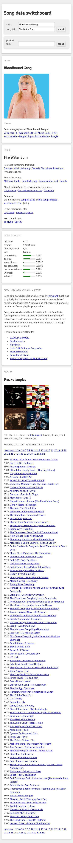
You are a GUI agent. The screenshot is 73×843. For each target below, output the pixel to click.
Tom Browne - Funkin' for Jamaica (27, 747)
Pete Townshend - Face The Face (26, 663)
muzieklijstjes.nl (24, 212)
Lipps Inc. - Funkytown (21, 753)
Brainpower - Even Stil (21, 528)
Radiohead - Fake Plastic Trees (25, 771)
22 (8, 453)
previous (8, 450)
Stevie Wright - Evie (20, 646)
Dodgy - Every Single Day (22, 573)
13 (42, 450)
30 (35, 453)
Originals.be (10, 190)
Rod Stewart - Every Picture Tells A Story (30, 566)
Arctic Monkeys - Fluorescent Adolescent (30, 743)
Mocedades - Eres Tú (20, 497)
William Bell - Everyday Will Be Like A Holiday (33, 615)
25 (18, 453)
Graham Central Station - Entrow (26, 487)
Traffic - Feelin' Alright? (21, 795)
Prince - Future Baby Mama (23, 757)
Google (54, 136)
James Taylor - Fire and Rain (24, 677)
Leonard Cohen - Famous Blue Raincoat (30, 823)
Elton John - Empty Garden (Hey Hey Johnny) (32, 469)
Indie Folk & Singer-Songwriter (26, 348)
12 (38, 450)
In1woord (53, 295)
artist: (9, 24)
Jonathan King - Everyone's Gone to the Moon (33, 622)
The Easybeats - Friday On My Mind (27, 819)
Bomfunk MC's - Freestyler (23, 812)
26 (21, 453)
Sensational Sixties (20, 354)
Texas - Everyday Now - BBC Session (28, 611)
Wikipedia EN (26, 132)
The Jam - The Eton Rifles (23, 508)
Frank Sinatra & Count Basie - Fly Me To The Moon (35, 712)
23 (12, 453)
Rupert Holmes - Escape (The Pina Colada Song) (34, 501)
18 (58, 450)
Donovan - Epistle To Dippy (24, 494)
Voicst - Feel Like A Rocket (23, 774)
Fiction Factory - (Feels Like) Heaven (28, 802)
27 (25, 453)
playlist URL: (10, 42)
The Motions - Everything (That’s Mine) (29, 629)
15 (48, 450)
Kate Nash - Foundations (22, 719)
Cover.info (49, 190)
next (42, 453)
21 (5, 453)
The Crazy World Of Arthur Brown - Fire (29, 674)
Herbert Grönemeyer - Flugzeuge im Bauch (31, 691)
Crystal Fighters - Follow (22, 805)
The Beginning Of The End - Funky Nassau (31, 750)
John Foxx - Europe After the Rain (27, 511)
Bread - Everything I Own (22, 625)
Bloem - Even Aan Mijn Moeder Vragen (29, 521)
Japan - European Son (21, 518)
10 (32, 450)
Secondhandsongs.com (30, 190)
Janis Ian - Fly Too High (21, 715)
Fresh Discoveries (19, 351)
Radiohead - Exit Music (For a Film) (27, 660)
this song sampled (47, 199)
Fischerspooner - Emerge (22, 466)
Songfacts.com (29, 180)
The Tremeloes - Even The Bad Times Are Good (34, 532)
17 (55, 450)
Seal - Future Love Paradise (23, 760)
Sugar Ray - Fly (17, 701)
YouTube (8, 221)
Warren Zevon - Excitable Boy (25, 653)
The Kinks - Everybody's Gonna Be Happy (31, 605)
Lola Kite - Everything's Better (25, 632)
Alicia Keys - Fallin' (19, 729)
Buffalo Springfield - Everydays (26, 618)
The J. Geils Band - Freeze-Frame (26, 722)
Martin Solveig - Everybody (23, 580)
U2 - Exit (14, 657)
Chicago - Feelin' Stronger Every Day (28, 799)
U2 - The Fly (16, 698)
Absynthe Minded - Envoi (23, 490)
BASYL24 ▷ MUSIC (19, 337)
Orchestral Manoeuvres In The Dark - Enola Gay (34, 483)
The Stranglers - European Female (27, 514)
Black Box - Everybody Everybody (27, 594)
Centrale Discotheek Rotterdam (47, 168)
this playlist (36, 435)
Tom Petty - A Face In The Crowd (26, 726)
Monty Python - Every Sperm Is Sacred (29, 577)
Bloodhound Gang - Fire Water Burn (28, 684)
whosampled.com (13, 203)
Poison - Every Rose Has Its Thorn (27, 570)
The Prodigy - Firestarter (22, 688)
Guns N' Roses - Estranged (23, 504)
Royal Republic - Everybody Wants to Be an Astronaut (37, 601)
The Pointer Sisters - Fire (22, 740)
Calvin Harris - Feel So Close (24, 785)
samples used (28, 199)
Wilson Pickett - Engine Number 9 (27, 480)
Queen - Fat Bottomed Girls (24, 733)
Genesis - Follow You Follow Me (26, 809)
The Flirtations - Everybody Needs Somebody (33, 598)
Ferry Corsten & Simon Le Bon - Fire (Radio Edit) (34, 667)
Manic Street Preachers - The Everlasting (30, 553)
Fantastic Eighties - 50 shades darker (28, 358)
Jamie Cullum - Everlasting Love (26, 556)
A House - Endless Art (21, 476)
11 (35, 450)
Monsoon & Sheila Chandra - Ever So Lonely (33, 542)
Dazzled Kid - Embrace (21, 462)
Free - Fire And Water (20, 681)
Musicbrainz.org (22, 168)
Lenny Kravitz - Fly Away (22, 705)
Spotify (18, 221)
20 (65, 450)
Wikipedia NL (10, 132)
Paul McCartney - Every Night (24, 563)
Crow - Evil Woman (19, 650)
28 (28, 453)
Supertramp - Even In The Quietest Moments (33, 525)
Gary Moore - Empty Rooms (23, 473)
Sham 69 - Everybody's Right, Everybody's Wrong (34, 608)
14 (45, 450)
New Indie (15, 344)
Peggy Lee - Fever (18, 736)
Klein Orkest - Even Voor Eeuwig (26, 535)
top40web (9, 212)
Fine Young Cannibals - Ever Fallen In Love (32, 539)
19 (62, 450)
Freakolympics (17, 341)
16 (52, 450)
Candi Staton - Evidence (22, 643)
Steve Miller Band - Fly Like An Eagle (28, 709)
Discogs (8, 168)
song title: (11, 29)
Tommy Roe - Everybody (22, 584)
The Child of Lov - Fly (20, 695)
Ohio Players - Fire (19, 670)
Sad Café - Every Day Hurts (23, 560)
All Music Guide (42, 132)
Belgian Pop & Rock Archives (34, 136)
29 (31, 453)
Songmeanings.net (48, 180)
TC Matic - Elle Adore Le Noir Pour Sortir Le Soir (34, 459)
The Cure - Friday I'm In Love (24, 816)
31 (38, 453)
